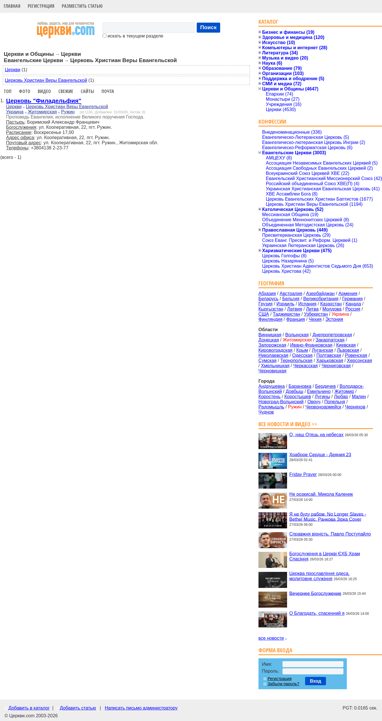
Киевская (346, 345)
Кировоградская (275, 350)
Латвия (294, 309)
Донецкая (268, 339)
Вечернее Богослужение (315, 593)
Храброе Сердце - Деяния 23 (320, 454)
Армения (348, 293)
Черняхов (355, 406)
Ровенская (356, 355)
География (271, 283)
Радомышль (271, 406)
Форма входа (275, 650)
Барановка (300, 386)
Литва (312, 309)
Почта (108, 91)
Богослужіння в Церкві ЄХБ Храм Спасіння (324, 556)
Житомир (344, 391)
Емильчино (319, 391)
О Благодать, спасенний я (317, 613)
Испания (307, 303)
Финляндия (270, 319)
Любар (341, 396)
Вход (315, 681)
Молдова (331, 309)
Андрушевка (271, 386)
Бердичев (325, 386)
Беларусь (268, 298)
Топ (7, 91)
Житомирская (42, 111)
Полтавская (328, 355)
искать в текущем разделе (133, 35)
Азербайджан (320, 293)
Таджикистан (286, 314)
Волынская (297, 334)
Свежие (65, 91)
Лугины (322, 396)
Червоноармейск (323, 406)
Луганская (322, 350)
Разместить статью (82, 6)
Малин (359, 396)
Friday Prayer (303, 474)
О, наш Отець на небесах (316, 434)
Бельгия (290, 298)
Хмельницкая (275, 365)
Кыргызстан (270, 309)
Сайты (87, 91)
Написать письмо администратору (141, 708)
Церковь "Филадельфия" (43, 100)
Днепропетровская (332, 334)
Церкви (12, 69)
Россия (352, 309)
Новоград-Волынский (281, 401)
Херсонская (359, 360)
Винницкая (269, 334)
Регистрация (41, 6)
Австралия (291, 293)
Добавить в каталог (28, 708)
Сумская (267, 360)
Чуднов (266, 412)
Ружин (68, 111)
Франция (295, 319)
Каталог (268, 21)
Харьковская (329, 360)
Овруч (314, 401)
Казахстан (331, 303)
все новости (271, 638)
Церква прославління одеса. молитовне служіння (319, 576)
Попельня (334, 401)
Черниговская (336, 365)
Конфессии (272, 121)
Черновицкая (272, 370)
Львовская (348, 350)
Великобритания (321, 298)
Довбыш (294, 391)
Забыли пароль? (283, 684)
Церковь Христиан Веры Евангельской (46, 80)
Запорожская (272, 345)
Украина (14, 111)
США (263, 314)
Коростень (269, 396)
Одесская (302, 355)
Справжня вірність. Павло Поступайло (330, 534)
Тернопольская (296, 360)
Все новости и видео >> (287, 424)
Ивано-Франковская (311, 345)
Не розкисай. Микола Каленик (321, 494)
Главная (12, 6)
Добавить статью (78, 708)
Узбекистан (316, 314)
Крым (302, 350)
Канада (353, 303)
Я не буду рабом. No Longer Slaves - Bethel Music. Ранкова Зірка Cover (327, 516)
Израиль (285, 303)
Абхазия (267, 293)
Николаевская (273, 355)
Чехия (315, 319)
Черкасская (305, 365)
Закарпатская (330, 339)
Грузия (265, 303)
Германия (352, 298)
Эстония (334, 319)
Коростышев (297, 396)
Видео (44, 91)
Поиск (208, 27)
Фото (24, 91)
